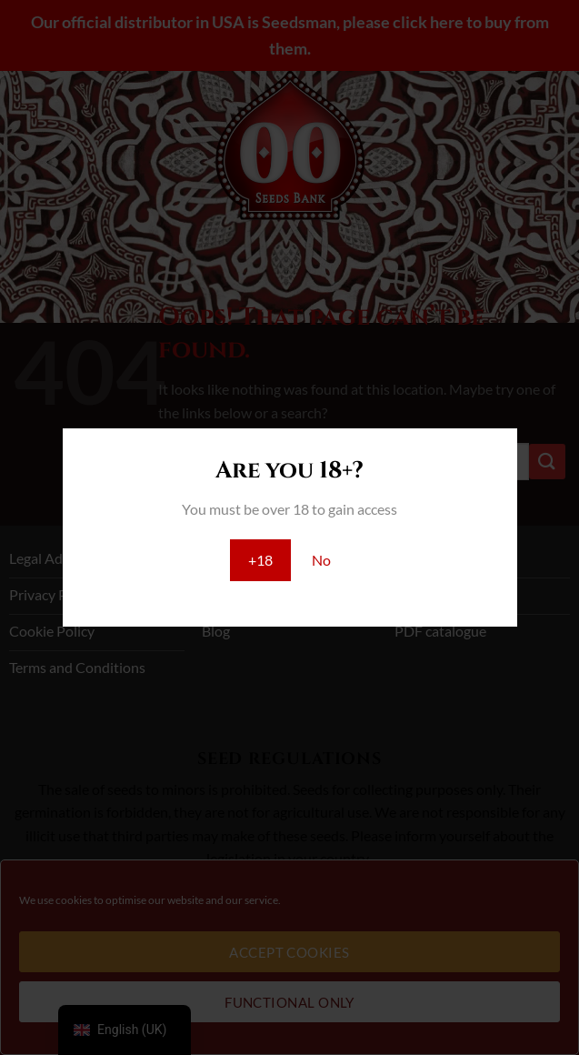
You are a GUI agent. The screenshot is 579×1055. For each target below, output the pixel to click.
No (321, 559)
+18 (260, 559)
